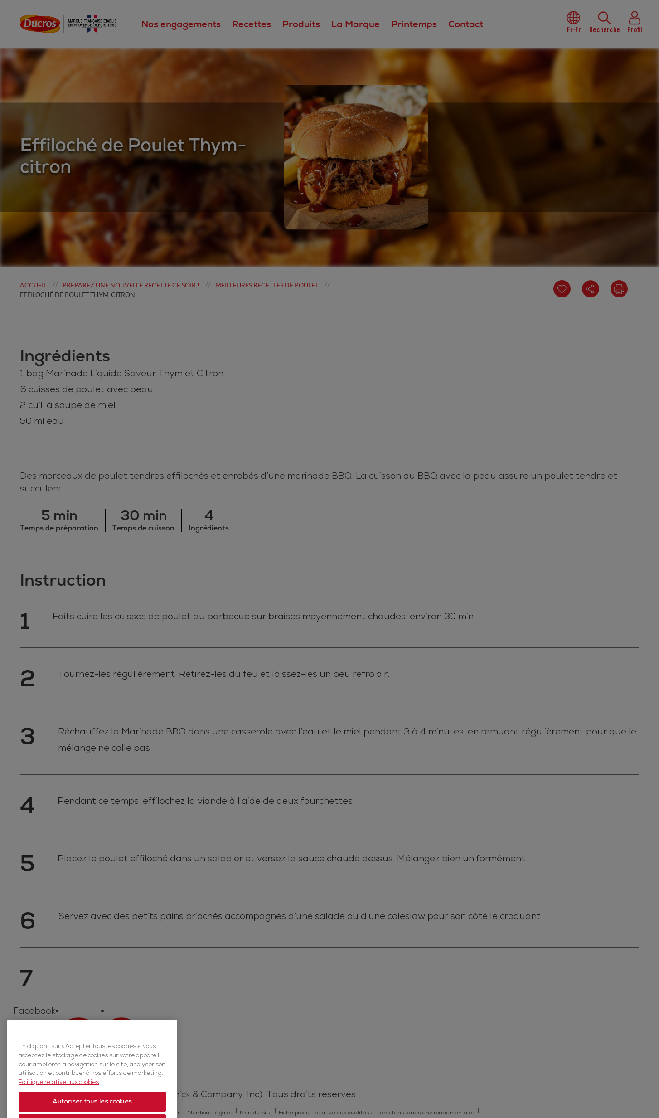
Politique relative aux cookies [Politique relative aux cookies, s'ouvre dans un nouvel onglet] (59, 1097)
